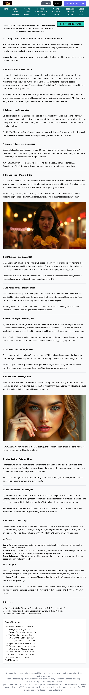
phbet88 (30, 687)
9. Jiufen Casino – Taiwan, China (20, 651)
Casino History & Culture (56, 12)
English (46, 3)
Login (57, 3)
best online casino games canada (60, 687)
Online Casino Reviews (15, 12)
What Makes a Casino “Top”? (17, 657)
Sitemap (77, 678)
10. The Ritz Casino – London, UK (20, 654)
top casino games (52, 673)
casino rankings (43, 676)
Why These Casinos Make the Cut (19, 626)
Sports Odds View (81, 12)
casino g (40, 687)
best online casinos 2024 (30, 673)
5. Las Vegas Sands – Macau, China (21, 640)
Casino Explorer (56, 690)
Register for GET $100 (75, 3)
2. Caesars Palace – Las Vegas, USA (21, 632)
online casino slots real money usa (62, 684)
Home (5, 9)
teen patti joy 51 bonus (20, 684)
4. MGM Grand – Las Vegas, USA (20, 638)
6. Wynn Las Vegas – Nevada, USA (21, 643)
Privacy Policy (49, 678)
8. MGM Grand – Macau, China (19, 649)
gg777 (21, 687)
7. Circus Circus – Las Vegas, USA (20, 646)
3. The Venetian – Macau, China (19, 635)
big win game (39, 684)
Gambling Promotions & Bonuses (41, 12)
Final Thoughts (11, 660)
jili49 (5, 684)
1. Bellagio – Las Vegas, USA (18, 629)
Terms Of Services (64, 678)
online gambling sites (71, 673)
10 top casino (11, 673)
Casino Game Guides (27, 12)
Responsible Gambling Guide (70, 12)
